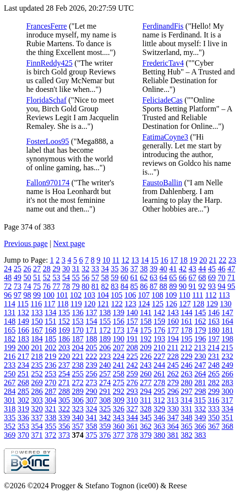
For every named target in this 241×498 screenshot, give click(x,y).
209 (146, 347)
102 (76, 295)
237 (64, 365)
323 (78, 409)
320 (37, 409)
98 (27, 295)
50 (27, 277)
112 (210, 295)
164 (227, 321)
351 (227, 417)
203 (64, 347)
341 (91, 417)
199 (10, 347)
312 (159, 400)
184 (37, 339)
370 (23, 435)
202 (50, 347)
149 (23, 321)
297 (186, 391)
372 (50, 435)
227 (159, 356)
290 (91, 391)
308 (105, 400)
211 (172, 347)
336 (23, 417)
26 (27, 269)
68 (202, 277)
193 (159, 339)
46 (221, 269)
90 (183, 286)
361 (132, 426)
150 (37, 321)
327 (132, 409)
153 (78, 321)
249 (227, 365)
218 (37, 356)
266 (227, 374)
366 (200, 426)
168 (50, 330)
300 (227, 391)
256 (91, 374)
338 (50, 417)
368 (227, 426)
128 (198, 304)
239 (91, 365)
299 (214, 391)
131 (10, 312)
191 (132, 339)
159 (159, 321)
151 (50, 321)
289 (78, 391)
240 (105, 365)
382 (186, 435)
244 (159, 365)
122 (116, 304)
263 (186, 374)
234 (23, 365)
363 (159, 426)
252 (37, 374)
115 (22, 304)
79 (76, 286)
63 (153, 277)
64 (163, 277)
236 (50, 365)
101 (62, 295)
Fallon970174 (47, 182)
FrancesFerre (46, 26)
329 (159, 409)
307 (91, 400)
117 (49, 304)
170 (78, 330)
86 (144, 286)
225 (132, 356)
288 (64, 391)
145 (200, 312)
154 (91, 321)
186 (64, 339)
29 (56, 269)
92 (202, 286)
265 (214, 374)
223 (105, 356)
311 (145, 400)
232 (227, 356)
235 (37, 365)
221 (78, 356)
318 (10, 409)
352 (10, 426)
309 (118, 400)
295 (159, 391)
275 (118, 382)
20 (203, 260)
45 (212, 269)
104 (103, 295)
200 (23, 347)
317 (227, 400)
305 (64, 400)
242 (132, 365)
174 (132, 330)
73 (17, 286)
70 (221, 277)
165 (10, 330)
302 (23, 400)
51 (37, 277)
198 (227, 339)
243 (146, 365)
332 (200, 409)
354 (37, 426)
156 (118, 321)
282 (214, 382)
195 (186, 339)
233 (10, 365)
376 (105, 435)
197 (214, 339)
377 (118, 435)
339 (64, 417)
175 (146, 330)
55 (76, 277)
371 (37, 435)
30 (66, 269)
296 (173, 391)
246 (186, 365)
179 (200, 330)
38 (144, 269)
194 (173, 339)
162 (200, 321)
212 (186, 347)
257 (105, 374)
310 (132, 400)
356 (64, 426)
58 (105, 277)
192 (146, 339)
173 (118, 330)
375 (91, 435)
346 (159, 417)
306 (78, 400)
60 (124, 277)
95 (231, 286)
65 (173, 277)
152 (64, 321)
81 (95, 286)
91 (192, 286)
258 (118, 374)
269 (37, 382)
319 (23, 409)
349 (200, 417)
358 (91, 426)
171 (91, 330)
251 (23, 374)
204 (78, 347)
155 (105, 321)
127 (184, 304)
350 (214, 417)
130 (225, 304)
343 (118, 417)
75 (37, 286)
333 (214, 409)
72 (8, 286)
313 (172, 400)
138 (105, 312)
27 (37, 269)
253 (50, 374)
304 (50, 400)
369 (10, 435)
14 (145, 260)
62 (144, 277)
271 (64, 382)
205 (91, 347)
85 (134, 286)
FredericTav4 (163, 63)
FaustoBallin (162, 182)
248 (214, 365)
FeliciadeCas (162, 100)
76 (47, 286)
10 (106, 260)
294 (146, 391)
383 (200, 435)
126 (171, 304)
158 (146, 321)
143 (173, 312)
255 (78, 374)
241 (118, 365)
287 (50, 391)
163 (214, 321)
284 (10, 391)
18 (184, 260)
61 (134, 277)
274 (105, 382)
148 (10, 321)
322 (64, 409)
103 (89, 295)
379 (146, 435)
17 (174, 260)
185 (50, 339)
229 (186, 356)
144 (186, 312)
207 (118, 347)
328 (146, 409)
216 (10, 356)
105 (116, 295)
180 (214, 330)
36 (124, 269)
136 (78, 312)
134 (50, 312)
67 (192, 277)
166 (23, 330)
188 (91, 339)
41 (173, 269)
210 (159, 347)
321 (50, 409)
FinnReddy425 (49, 63)
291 (105, 391)
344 (132, 417)
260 (146, 374)
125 (157, 304)
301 (10, 400)
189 (105, 339)
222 (91, 356)
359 (105, 426)
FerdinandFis (162, 26)
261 (159, 374)
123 (130, 304)
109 (171, 295)
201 (37, 347)
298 (200, 391)
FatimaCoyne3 (165, 137)
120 (89, 304)
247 (200, 365)
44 (202, 269)
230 (200, 356)
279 (173, 382)
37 (134, 269)
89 (173, 286)
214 (213, 347)
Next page (69, 243)
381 (173, 435)
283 (227, 382)
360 (118, 426)
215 (227, 347)
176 (159, 330)
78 (66, 286)
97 (17, 295)
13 (135, 260)
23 (232, 260)
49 (17, 277)
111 (197, 295)
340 (78, 417)
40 (163, 269)
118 (63, 304)
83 (115, 286)
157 (132, 321)
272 (78, 382)
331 (186, 409)
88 (163, 286)
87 (153, 286)
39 (153, 269)
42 (183, 269)
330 (173, 409)
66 (183, 277)
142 (159, 312)
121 (103, 304)
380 (159, 435)
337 (37, 417)
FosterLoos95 (47, 141)
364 (173, 426)
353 (23, 426)
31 (76, 269)
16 (164, 260)
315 (200, 400)
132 (23, 312)
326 (118, 409)
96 (8, 295)
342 (105, 417)
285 (23, 391)
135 (64, 312)
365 (186, 426)
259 (132, 374)
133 (37, 312)
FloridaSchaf (46, 100)
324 (91, 409)
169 (64, 330)
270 (50, 382)
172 (105, 330)
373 (64, 435)
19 (193, 260)
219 (50, 356)
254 (64, 374)
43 (192, 269)
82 (105, 286)
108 (157, 295)
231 (214, 356)
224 (118, 356)
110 (184, 295)
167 (37, 330)
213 (200, 347)
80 (85, 286)
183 (23, 339)
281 (200, 382)
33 (95, 269)
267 (10, 382)
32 (85, 269)
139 (118, 312)
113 (224, 295)
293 (132, 391)
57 (95, 277)
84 (124, 286)
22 (222, 260)
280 (186, 382)
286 (37, 391)
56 (85, 277)
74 (27, 286)
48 (8, 277)
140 (132, 312)
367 (214, 426)
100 (48, 295)
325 (105, 409)
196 (200, 339)
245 (173, 365)
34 (105, 269)
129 (212, 304)
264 (200, 374)
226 (146, 356)
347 (173, 417)
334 (227, 409)
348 (186, 417)
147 (227, 312)
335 (10, 417)
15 (154, 260)
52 (47, 277)
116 (36, 304)
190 (118, 339)
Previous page (26, 243)
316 (213, 400)
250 (10, 374)
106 (130, 295)
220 (64, 356)
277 (146, 382)
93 (212, 286)
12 (125, 260)
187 (78, 339)
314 (186, 400)
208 (132, 347)
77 (56, 286)
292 (118, 391)
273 (91, 382)
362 (146, 426)
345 (146, 417)
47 (231, 269)
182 (10, 339)
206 (105, 347)
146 (214, 312)
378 (132, 435)
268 (23, 382)
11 (116, 260)
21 (213, 260)
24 (8, 269)
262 (173, 374)
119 (76, 304)
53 (56, 277)
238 (78, 365)
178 (186, 330)
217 (23, 356)
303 (37, 400)
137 (91, 312)
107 (144, 295)
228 (173, 356)
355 (50, 426)
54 (66, 277)
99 (37, 295)
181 (227, 330)
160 (173, 321)
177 (173, 330)
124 (144, 304)
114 (9, 304)
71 (231, 277)
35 (115, 269)
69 (212, 277)
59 (115, 277)
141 (146, 312)
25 (17, 269)
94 (221, 286)
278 (159, 382)
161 (186, 321)
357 (78, 426)
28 (47, 269)
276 (132, 382)
